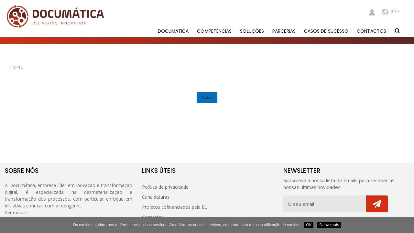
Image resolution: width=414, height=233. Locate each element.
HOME (16, 67)
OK (308, 224)
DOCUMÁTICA (173, 31)
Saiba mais (329, 224)
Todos (207, 97)
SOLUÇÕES (252, 31)
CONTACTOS (371, 31)
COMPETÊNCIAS (214, 31)
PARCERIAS (284, 31)
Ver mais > (16, 212)
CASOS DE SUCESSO (326, 31)
